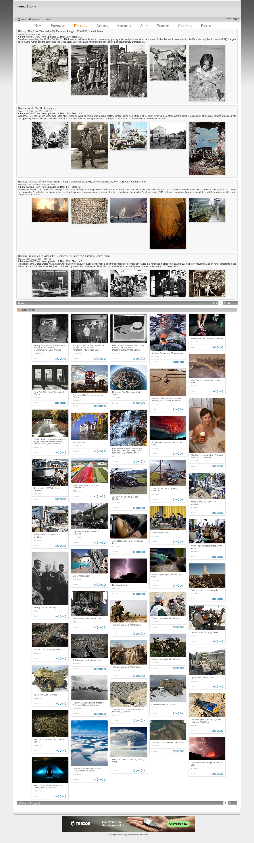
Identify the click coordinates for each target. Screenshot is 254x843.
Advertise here (232, 18)
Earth (206, 26)
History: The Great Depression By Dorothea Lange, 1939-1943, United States (60, 31)
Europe (163, 26)
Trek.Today (132, 835)
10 (229, 303)
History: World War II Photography (37, 108)
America (124, 26)
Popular (58, 26)
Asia (144, 26)
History (81, 26)
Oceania (185, 26)
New (38, 26)
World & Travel (33, 37)
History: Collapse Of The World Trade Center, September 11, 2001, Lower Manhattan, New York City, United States (82, 181)
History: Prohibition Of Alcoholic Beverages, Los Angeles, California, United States (64, 255)
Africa (102, 26)
